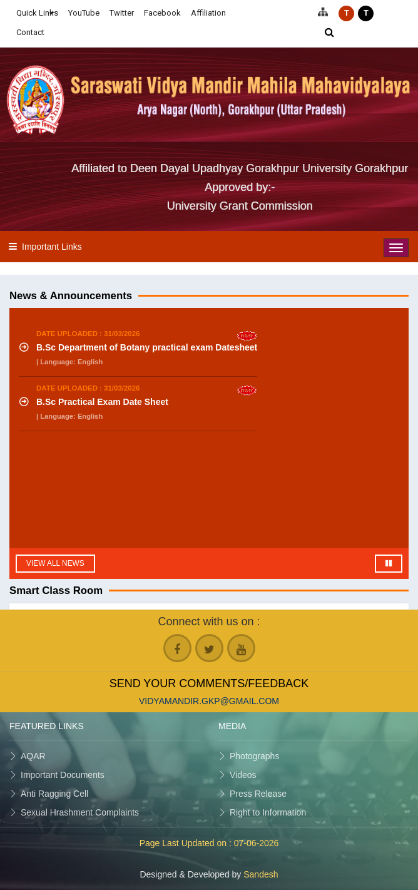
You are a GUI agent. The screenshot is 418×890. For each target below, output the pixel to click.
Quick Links (37, 13)
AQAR (33, 756)
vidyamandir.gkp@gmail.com (209, 701)
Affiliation (208, 13)
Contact (30, 32)
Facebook (162, 13)
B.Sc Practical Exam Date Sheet (102, 402)
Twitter (122, 13)
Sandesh (260, 874)
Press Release (258, 794)
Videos (243, 775)
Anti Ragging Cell (54, 794)
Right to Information (268, 812)
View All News (55, 563)
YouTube (83, 13)
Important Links (52, 247)
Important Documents (62, 775)
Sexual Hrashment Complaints (80, 812)
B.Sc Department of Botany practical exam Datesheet (146, 347)
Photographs (254, 756)
